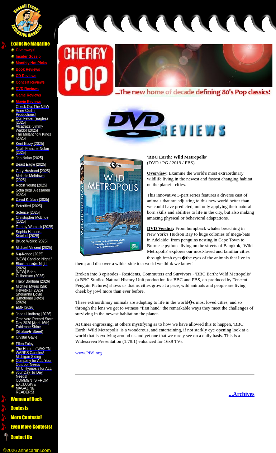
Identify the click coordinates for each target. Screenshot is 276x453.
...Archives (241, 394)
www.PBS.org (88, 352)
